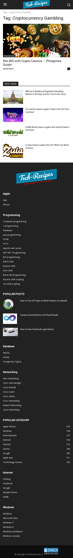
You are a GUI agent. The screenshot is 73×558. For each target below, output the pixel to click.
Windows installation (13, 531)
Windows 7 (8, 522)
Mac (5, 200)
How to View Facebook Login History (37, 329)
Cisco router (9, 391)
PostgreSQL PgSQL (12, 361)
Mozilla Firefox (10, 492)
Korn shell (8, 270)
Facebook (8, 483)
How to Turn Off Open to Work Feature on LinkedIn (43, 301)
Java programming (12, 234)
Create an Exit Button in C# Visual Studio (39, 315)
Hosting (6, 479)
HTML (6, 239)
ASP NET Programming (14, 252)
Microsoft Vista (10, 518)
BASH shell (8, 261)
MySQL (6, 352)
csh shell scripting (11, 283)
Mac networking (10, 378)
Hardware (7, 230)
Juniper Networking (12, 405)
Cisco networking (11, 400)
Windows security (11, 536)
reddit (5, 496)
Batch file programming (14, 274)
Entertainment (9, 56)
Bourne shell (9, 266)
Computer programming (14, 221)
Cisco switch (9, 396)
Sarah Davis (8, 69)
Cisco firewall (9, 387)
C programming (10, 225)
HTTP (5, 243)
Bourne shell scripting (13, 279)
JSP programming (11, 257)
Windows (7, 513)
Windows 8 (8, 527)
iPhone (6, 204)
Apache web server (12, 248)
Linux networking (11, 409)
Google (6, 487)
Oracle (6, 357)
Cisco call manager (12, 382)
